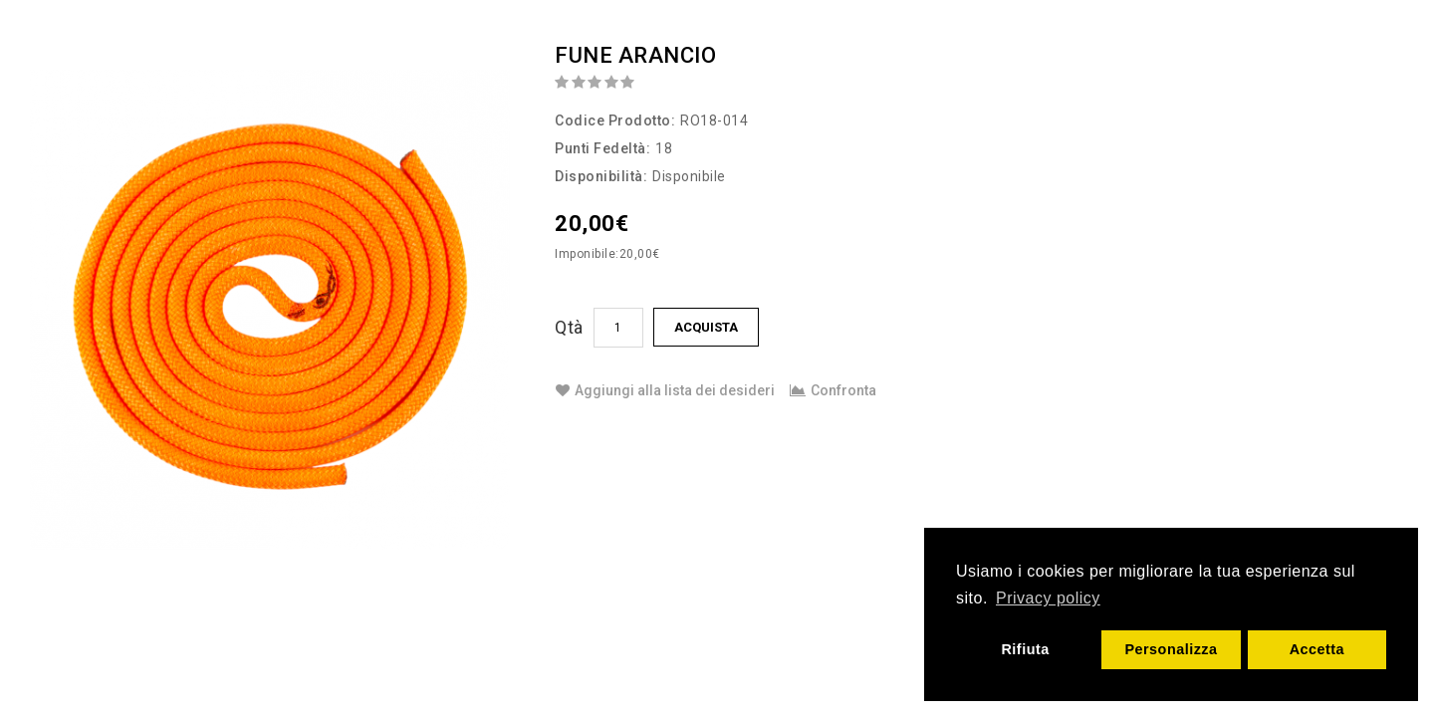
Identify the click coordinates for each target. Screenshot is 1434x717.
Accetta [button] (1317, 649)
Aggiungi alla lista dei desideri (665, 390)
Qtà (569, 327)
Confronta (833, 390)
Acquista (706, 327)
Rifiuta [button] (1025, 649)
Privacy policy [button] (1048, 598)
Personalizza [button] (1170, 649)
